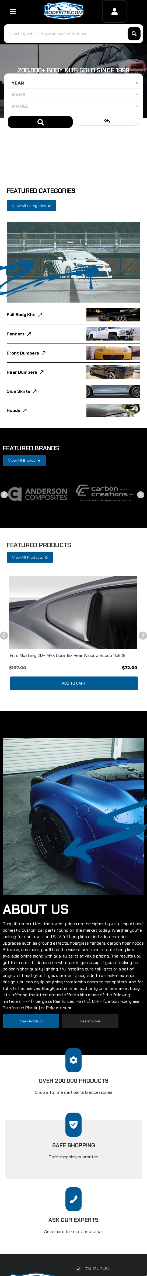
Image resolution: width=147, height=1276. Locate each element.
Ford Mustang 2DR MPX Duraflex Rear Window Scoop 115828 (67, 655)
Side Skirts (18, 391)
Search (40, 122)
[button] (74, 33)
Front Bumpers (23, 353)
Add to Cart (74, 683)
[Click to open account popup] (114, 11)
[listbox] (73, 83)
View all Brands (24, 460)
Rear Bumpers (22, 372)
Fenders (15, 333)
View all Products (30, 557)
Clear (106, 121)
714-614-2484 (97, 1268)
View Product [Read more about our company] (31, 1021)
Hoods (13, 410)
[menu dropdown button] (12, 11)
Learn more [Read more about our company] (90, 1021)
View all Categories (31, 206)
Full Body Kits (21, 314)
